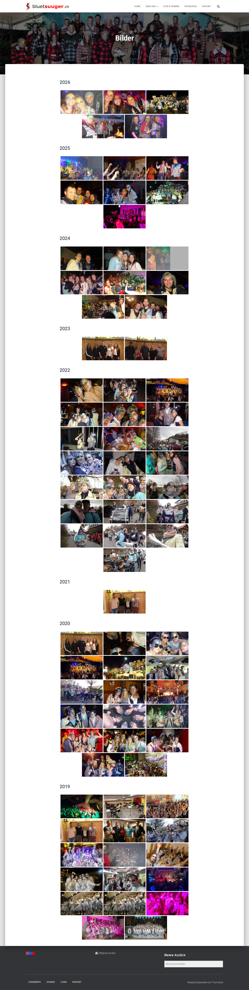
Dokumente (35, 982)
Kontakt (206, 6)
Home (137, 6)
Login (64, 982)
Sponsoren (191, 6)
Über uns (152, 6)
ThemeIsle (217, 982)
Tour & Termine (171, 6)
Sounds (51, 982)
